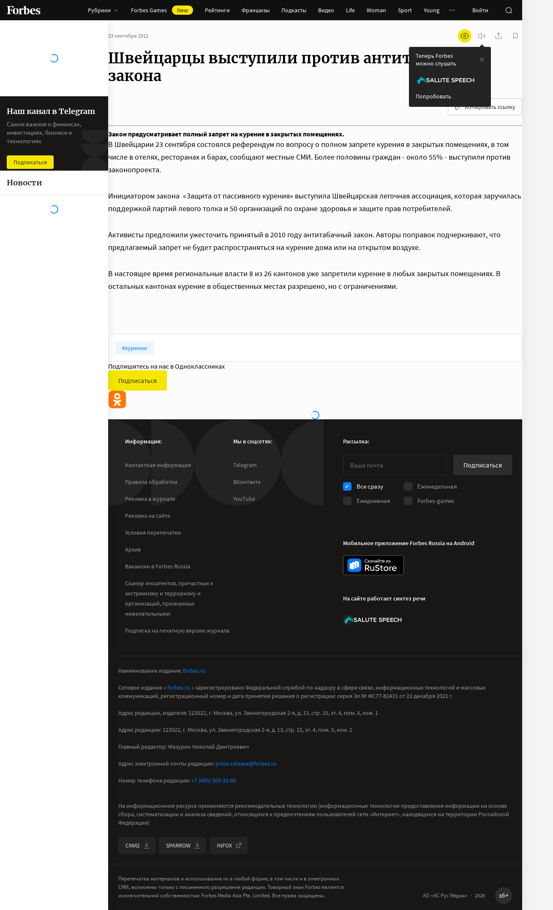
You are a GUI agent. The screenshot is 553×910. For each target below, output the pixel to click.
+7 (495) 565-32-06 (213, 780)
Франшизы (256, 10)
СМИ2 (137, 845)
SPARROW (183, 845)
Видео (326, 10)
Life (350, 10)
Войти (480, 10)
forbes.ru (194, 670)
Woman (376, 10)
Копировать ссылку (485, 107)
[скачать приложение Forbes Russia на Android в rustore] (373, 565)
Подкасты (293, 10)
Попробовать (433, 96)
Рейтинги (217, 10)
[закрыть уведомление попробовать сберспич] (482, 59)
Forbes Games (162, 10)
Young (431, 10)
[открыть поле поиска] (508, 10)
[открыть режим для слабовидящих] (464, 36)
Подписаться (137, 380)
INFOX (229, 845)
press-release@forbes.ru (246, 763)
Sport (405, 10)
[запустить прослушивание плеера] (481, 36)
